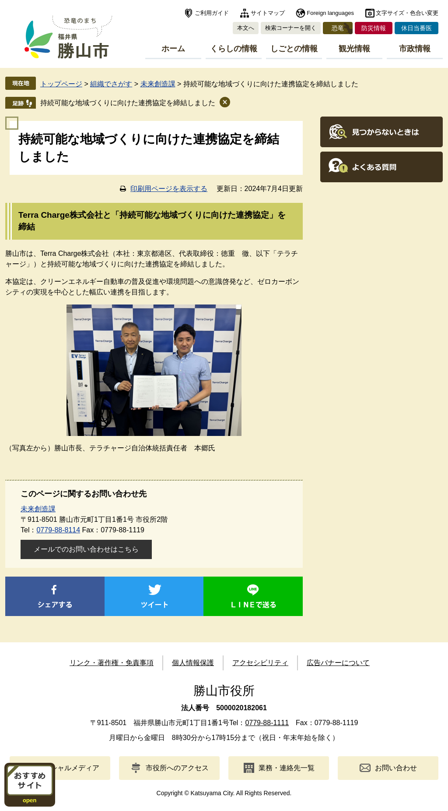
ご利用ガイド (212, 13)
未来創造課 (157, 84)
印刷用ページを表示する (168, 188)
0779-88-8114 (58, 530)
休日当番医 (416, 28)
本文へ (245, 28)
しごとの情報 (294, 48)
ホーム (173, 48)
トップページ (61, 84)
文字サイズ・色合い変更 (407, 13)
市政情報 (414, 48)
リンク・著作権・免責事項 (112, 662)
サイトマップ (268, 13)
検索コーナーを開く (290, 28)
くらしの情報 (233, 48)
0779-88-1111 (267, 722)
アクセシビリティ (260, 662)
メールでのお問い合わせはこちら (86, 549)
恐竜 (338, 28)
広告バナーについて (338, 662)
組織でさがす (111, 84)
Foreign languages (330, 13)
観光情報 (354, 48)
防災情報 (373, 28)
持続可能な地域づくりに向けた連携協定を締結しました (127, 102)
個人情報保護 (193, 662)
